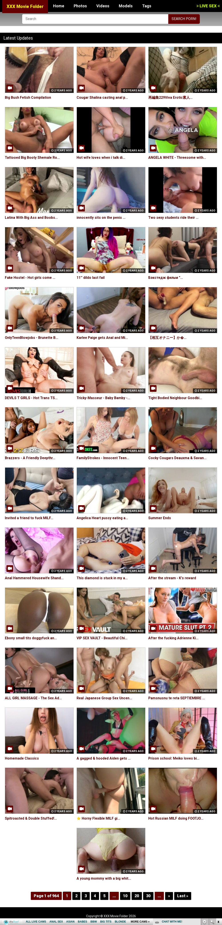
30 (148, 895)
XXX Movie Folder (25, 6)
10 (125, 895)
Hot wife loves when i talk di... (101, 157)
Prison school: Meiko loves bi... (174, 758)
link (218, 855)
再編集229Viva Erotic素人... (170, 97)
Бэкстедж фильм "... (165, 277)
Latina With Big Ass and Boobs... (31, 217)
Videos (102, 6)
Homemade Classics (22, 758)
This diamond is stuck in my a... (102, 578)
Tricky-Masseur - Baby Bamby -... (104, 398)
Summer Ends (159, 518)
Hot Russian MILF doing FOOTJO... (176, 818)
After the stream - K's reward (173, 578)
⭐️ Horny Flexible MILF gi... (99, 818)
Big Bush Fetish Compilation (28, 97)
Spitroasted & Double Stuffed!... (31, 818)
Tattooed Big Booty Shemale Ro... (33, 157)
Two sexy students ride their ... (174, 217)
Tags (146, 6)
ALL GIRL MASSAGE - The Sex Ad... (33, 698)
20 (137, 895)
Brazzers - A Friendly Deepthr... (31, 458)
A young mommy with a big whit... (104, 878)
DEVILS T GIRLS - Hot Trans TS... (32, 398)
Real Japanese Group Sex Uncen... (105, 698)
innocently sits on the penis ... (101, 217)
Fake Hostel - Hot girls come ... (31, 277)
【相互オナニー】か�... (167, 338)
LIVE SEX (208, 6)
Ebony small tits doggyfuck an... (31, 638)
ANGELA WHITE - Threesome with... (177, 157)
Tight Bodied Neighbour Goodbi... (175, 398)
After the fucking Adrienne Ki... (174, 638)
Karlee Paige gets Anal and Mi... (103, 338)
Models (126, 6)
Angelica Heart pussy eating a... (103, 518)
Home (58, 6)
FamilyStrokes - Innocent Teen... (104, 458)
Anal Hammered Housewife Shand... (35, 578)
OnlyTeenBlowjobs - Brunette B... (32, 338)
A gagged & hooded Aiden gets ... (104, 758)
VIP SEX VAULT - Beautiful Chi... (102, 638)
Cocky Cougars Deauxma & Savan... (178, 458)
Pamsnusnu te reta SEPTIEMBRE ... (177, 698)
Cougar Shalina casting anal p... (103, 97)
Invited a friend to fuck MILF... (29, 518)
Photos (80, 6)
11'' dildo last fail (91, 277)
